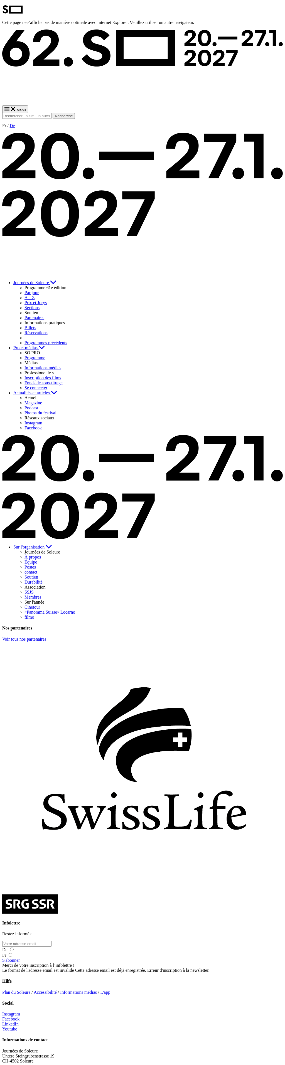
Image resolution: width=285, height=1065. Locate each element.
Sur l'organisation (32, 547)
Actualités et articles (35, 392)
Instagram (11, 1014)
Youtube (9, 1029)
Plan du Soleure (16, 992)
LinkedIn (10, 1024)
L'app (105, 992)
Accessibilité (45, 992)
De (12, 125)
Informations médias (78, 992)
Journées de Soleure (34, 282)
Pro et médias (29, 347)
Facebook (10, 1019)
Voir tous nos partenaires (24, 639)
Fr (7, 955)
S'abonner (11, 960)
